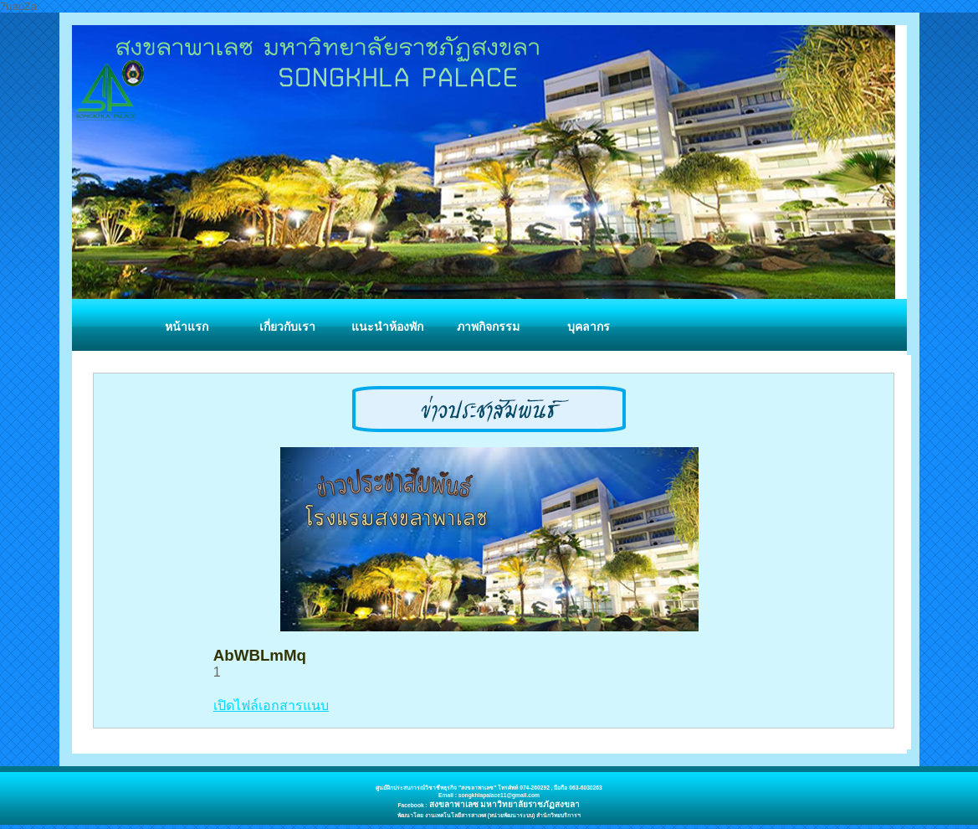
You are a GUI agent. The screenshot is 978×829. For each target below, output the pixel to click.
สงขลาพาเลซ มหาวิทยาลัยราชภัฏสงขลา (505, 804)
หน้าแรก (186, 326)
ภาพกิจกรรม (488, 326)
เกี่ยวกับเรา (287, 326)
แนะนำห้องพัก (387, 326)
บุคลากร (588, 326)
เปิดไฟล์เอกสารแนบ (271, 705)
